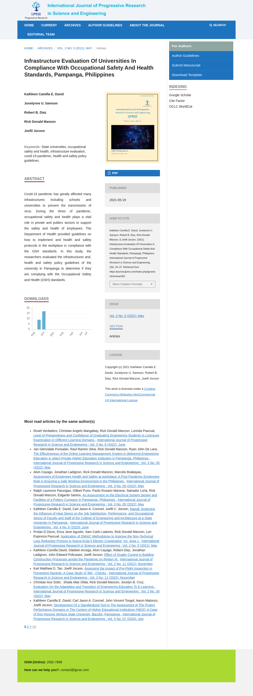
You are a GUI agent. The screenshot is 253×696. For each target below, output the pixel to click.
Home (29, 25)
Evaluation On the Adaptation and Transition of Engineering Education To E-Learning (93, 587)
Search (217, 25)
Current (49, 25)
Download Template (187, 75)
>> (34, 626)
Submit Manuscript (186, 65)
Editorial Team (41, 34)
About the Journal (147, 25)
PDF (114, 173)
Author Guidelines (105, 25)
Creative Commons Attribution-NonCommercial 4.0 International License (130, 394)
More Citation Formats (127, 284)
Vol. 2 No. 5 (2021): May (74, 48)
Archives (72, 25)
